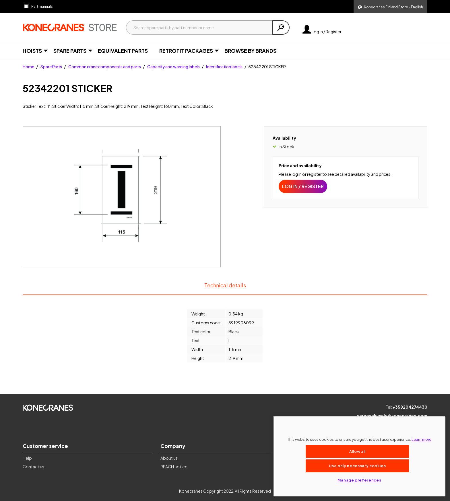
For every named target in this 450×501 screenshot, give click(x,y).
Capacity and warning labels (173, 66)
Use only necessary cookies (357, 465)
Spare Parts (51, 66)
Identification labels (224, 66)
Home (28, 66)
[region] (359, 456)
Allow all (357, 451)
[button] (390, 6)
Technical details (225, 288)
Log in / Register (322, 31)
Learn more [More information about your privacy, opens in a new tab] (421, 439)
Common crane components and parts (104, 66)
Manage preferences (359, 479)
